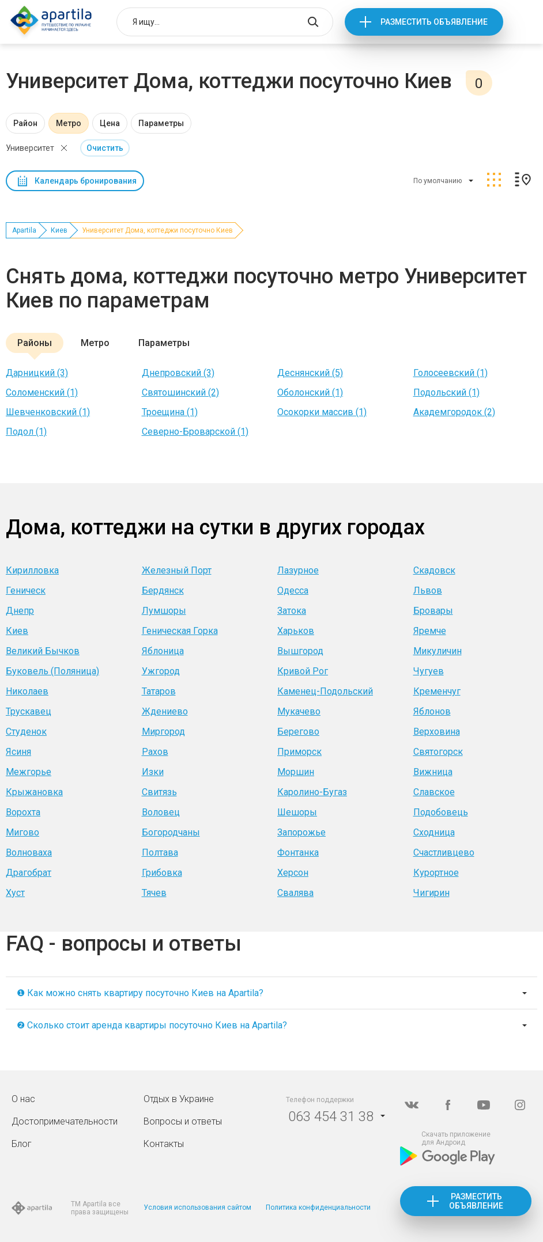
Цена (110, 123)
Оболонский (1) (310, 392)
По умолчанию (437, 181)
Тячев (154, 892)
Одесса (292, 590)
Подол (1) (26, 431)
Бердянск (163, 590)
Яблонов (432, 711)
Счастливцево (443, 852)
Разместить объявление (434, 21)
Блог (22, 1143)
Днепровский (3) (178, 372)
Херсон (292, 872)
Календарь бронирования (86, 180)
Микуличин (437, 650)
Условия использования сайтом (197, 1207)
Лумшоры (164, 610)
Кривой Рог (302, 671)
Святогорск (438, 751)
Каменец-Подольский (325, 691)
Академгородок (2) (454, 412)
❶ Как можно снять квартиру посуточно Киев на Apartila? (140, 992)
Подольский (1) (446, 392)
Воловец (161, 812)
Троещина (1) (170, 412)
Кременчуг (437, 691)
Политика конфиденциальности (318, 1207)
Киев (59, 230)
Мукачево (298, 711)
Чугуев (428, 671)
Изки (153, 771)
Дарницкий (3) (37, 372)
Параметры (161, 123)
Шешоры (297, 812)
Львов (427, 590)
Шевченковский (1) (48, 412)
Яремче (429, 630)
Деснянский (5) (310, 372)
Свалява (295, 892)
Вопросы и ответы (183, 1121)
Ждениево (165, 711)
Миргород (163, 731)
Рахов (155, 751)
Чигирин (431, 892)
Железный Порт (177, 570)
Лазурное (298, 570)
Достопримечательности (65, 1121)
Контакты (164, 1143)
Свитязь (159, 792)
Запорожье (301, 832)
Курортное (436, 872)
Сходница (434, 832)
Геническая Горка (180, 630)
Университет (30, 148)
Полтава (160, 852)
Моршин (295, 771)
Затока (291, 610)
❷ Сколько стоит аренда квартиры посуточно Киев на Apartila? (152, 1025)
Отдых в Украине (179, 1098)
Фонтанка (298, 852)
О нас (23, 1098)
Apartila (24, 230)
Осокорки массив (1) (322, 412)
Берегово (298, 731)
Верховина (436, 731)
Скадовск (434, 570)
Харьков (295, 630)
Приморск (299, 751)
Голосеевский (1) (450, 372)
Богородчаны (171, 832)
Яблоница (163, 650)
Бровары (433, 610)
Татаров (159, 691)
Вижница (432, 771)
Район (25, 123)
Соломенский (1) (42, 392)
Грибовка (162, 872)
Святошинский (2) (180, 392)
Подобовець (440, 812)
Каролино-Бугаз (312, 792)
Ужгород (161, 671)
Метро (68, 123)
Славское (434, 792)
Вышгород (300, 650)
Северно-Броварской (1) (195, 431)
